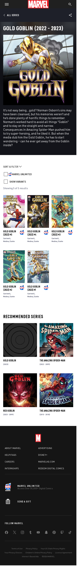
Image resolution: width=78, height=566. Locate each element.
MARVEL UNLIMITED (22, 174)
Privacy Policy (31, 548)
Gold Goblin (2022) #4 (33, 233)
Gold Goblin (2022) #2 (9, 288)
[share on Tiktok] (70, 533)
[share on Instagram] (22, 533)
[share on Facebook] (6, 533)
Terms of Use (17, 548)
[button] (5, 4)
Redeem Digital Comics (51, 468)
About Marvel (13, 448)
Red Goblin (9, 410)
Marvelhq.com (46, 461)
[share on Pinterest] (54, 533)
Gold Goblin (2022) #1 (33, 288)
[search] (70, 4)
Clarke (12, 241)
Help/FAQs (10, 455)
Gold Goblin (9, 360)
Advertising (45, 448)
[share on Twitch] (62, 533)
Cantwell (6, 238)
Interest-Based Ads (30, 556)
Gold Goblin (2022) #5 (9, 233)
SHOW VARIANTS (17, 181)
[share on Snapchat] (46, 533)
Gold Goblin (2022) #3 (58, 233)
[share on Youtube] (38, 533)
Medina (6, 241)
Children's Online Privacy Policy (38, 552)
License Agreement (63, 552)
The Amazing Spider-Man (52, 360)
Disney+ (42, 455)
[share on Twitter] (14, 533)
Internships (12, 468)
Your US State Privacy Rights (53, 548)
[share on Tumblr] (30, 533)
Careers (10, 461)
